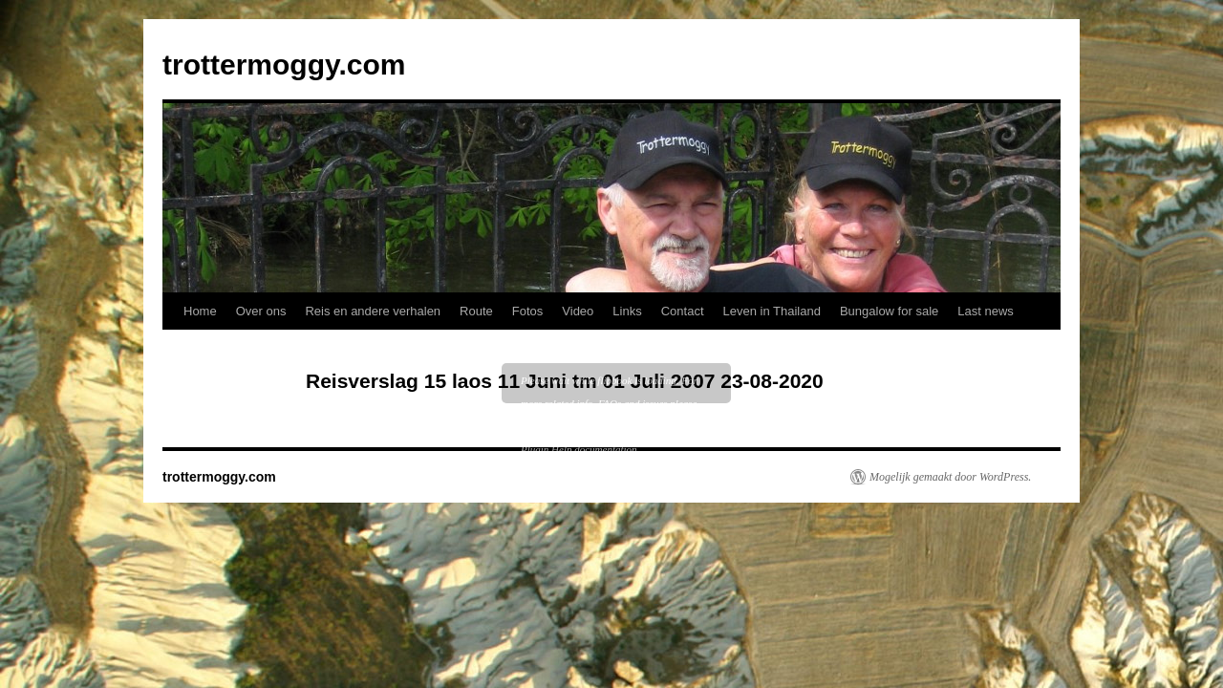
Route (476, 311)
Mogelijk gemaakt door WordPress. (950, 477)
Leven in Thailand (772, 311)
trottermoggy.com (283, 64)
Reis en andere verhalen (372, 311)
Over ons (261, 311)
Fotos (528, 311)
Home (200, 311)
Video (577, 311)
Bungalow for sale (889, 311)
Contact (682, 311)
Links (626, 311)
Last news (985, 311)
